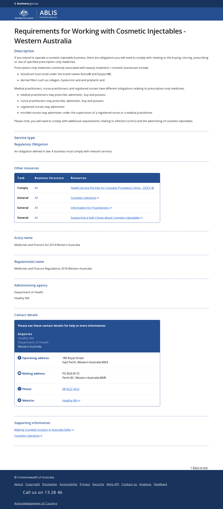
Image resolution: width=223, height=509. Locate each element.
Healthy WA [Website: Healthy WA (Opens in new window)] (71, 400)
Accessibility (68, 490)
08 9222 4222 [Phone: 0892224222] (70, 389)
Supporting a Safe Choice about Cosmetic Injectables (106, 218)
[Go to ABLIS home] (35, 14)
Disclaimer (49, 490)
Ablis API (112, 490)
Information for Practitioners (91, 208)
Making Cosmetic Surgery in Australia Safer (44, 430)
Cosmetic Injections (85, 198)
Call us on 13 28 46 (43, 498)
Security (98, 490)
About (18, 490)
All (36, 188)
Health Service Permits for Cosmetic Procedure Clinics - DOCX (112, 188)
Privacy (85, 490)
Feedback (160, 490)
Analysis (145, 490)
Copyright (32, 490)
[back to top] (111, 473)
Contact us (129, 490)
